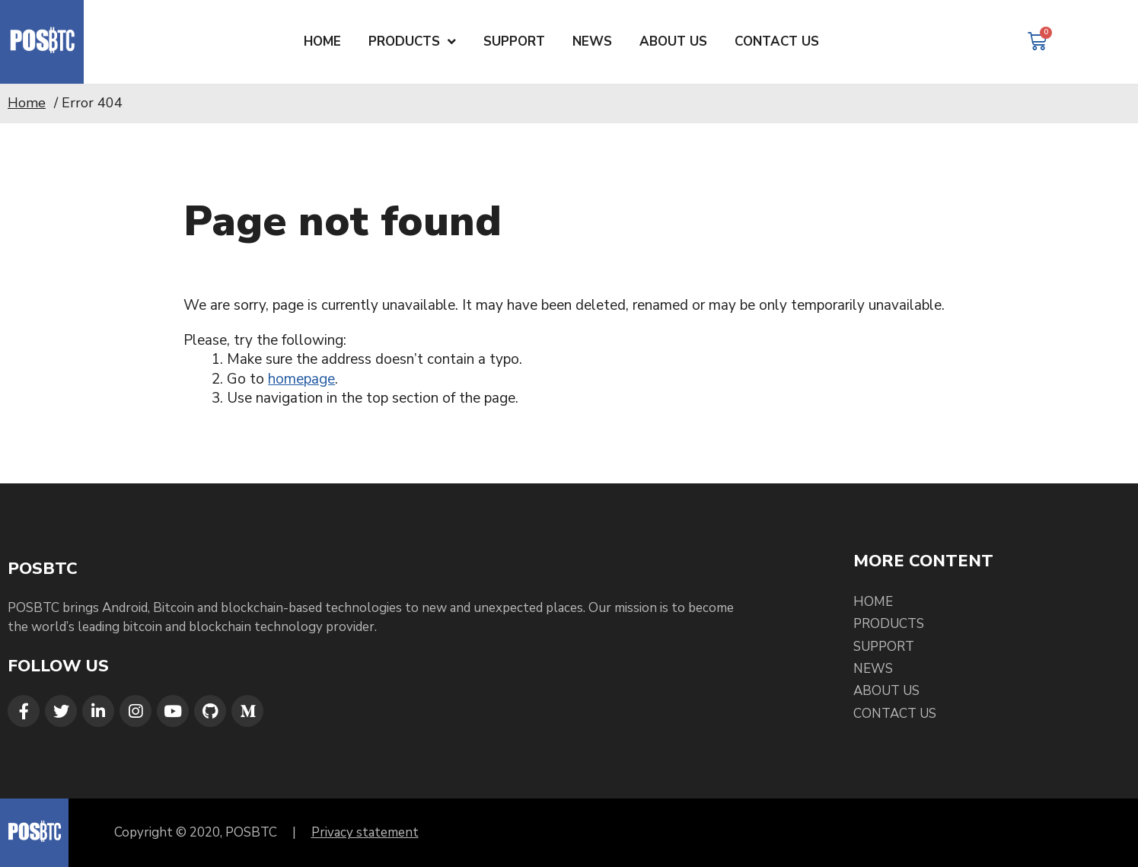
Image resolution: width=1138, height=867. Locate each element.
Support (883, 646)
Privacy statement (365, 832)
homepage (301, 379)
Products (888, 624)
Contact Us (894, 713)
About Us (886, 691)
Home (27, 103)
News (873, 668)
